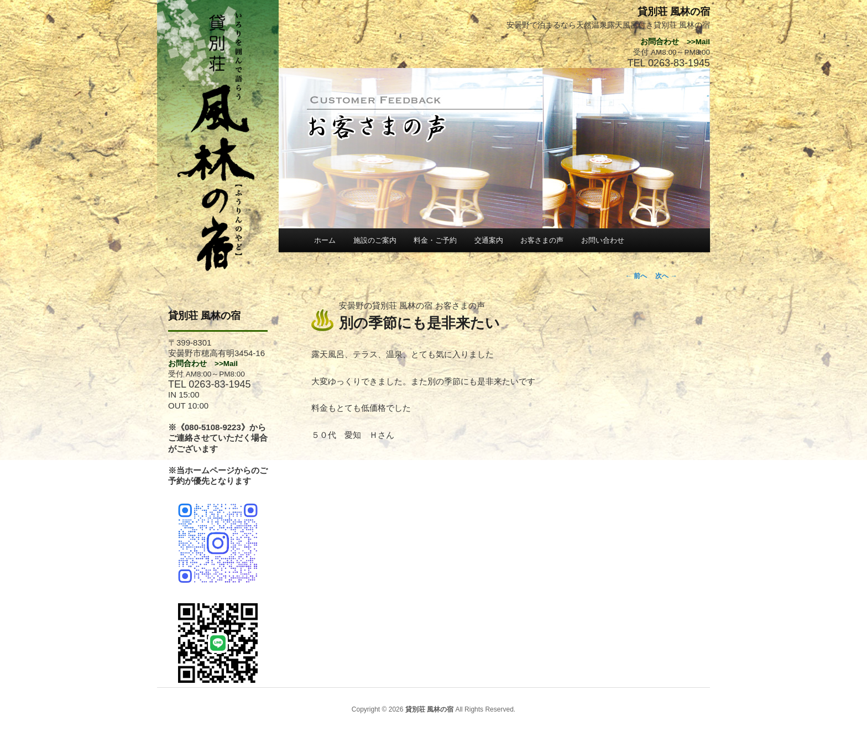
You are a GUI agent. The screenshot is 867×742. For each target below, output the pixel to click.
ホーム (325, 240)
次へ (666, 276)
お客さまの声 (541, 240)
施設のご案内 (374, 240)
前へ (636, 276)
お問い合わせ (602, 240)
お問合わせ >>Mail (203, 363)
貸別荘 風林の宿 (204, 315)
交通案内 (488, 240)
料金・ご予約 (435, 240)
